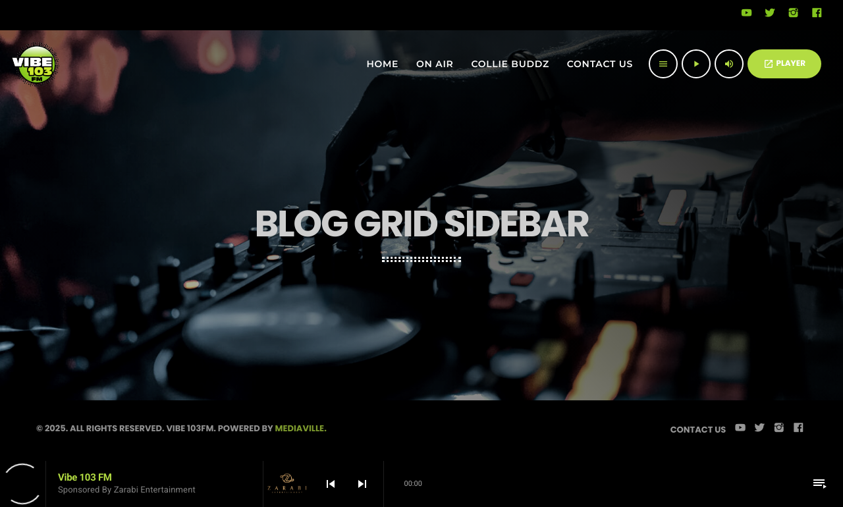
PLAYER (784, 63)
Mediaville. (301, 428)
